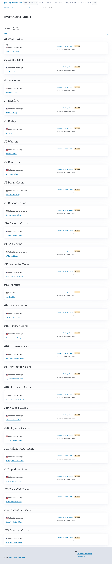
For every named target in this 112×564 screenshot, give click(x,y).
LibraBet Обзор (11, 297)
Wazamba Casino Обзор (14, 276)
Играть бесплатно (84, 3)
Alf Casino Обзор (12, 256)
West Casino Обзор (12, 51)
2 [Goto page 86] (107, 35)
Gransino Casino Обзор (14, 543)
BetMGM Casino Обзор (14, 502)
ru (94, 3)
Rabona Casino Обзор (13, 338)
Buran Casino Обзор (13, 195)
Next (6, 33)
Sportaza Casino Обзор (14, 481)
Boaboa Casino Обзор (13, 215)
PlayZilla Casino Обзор (14, 440)
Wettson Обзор (11, 154)
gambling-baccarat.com (16, 557)
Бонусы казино (70, 3)
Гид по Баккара (29, 3)
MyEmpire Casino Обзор (14, 379)
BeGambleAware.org (84, 554)
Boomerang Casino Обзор (15, 358)
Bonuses (59, 46)
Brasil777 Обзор (11, 113)
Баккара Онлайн (45, 3)
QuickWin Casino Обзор (14, 522)
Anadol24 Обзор (11, 92)
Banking (65, 46)
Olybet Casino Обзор (13, 317)
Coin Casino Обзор (12, 72)
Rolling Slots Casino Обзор (15, 461)
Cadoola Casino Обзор (14, 235)
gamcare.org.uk (82, 556)
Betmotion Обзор (12, 174)
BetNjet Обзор (11, 133)
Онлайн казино (58, 3)
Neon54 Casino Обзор (13, 420)
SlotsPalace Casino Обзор (15, 399)
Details (71, 46)
